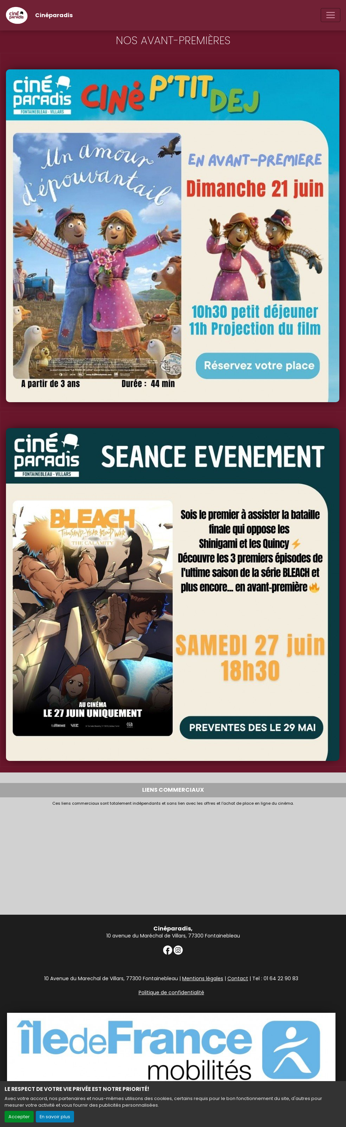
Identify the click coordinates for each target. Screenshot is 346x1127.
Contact (237, 978)
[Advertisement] (173, 859)
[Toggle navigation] (330, 15)
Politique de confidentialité (171, 992)
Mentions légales (202, 978)
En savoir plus (55, 1117)
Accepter (19, 1117)
